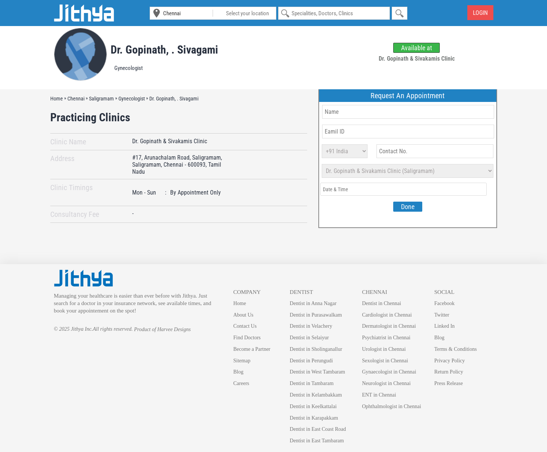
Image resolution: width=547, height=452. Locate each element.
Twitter (441, 315)
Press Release (448, 383)
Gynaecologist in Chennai (389, 372)
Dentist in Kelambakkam (316, 395)
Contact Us (245, 326)
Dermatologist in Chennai (389, 326)
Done (407, 207)
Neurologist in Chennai (386, 383)
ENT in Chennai (379, 395)
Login (480, 12)
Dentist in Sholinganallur (316, 349)
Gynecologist (128, 68)
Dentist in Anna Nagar (313, 303)
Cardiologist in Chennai (387, 315)
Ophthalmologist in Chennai (391, 406)
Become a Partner (252, 349)
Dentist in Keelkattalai (313, 406)
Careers (241, 383)
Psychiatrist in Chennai (386, 337)
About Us (243, 315)
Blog (238, 372)
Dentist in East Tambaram (317, 440)
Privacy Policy (449, 360)
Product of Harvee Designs (162, 329)
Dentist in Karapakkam (314, 418)
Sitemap (242, 360)
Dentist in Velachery (311, 326)
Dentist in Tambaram (312, 383)
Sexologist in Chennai (385, 360)
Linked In (444, 326)
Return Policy (448, 372)
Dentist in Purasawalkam (316, 315)
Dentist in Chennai (381, 303)
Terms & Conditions (455, 349)
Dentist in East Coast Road (318, 429)
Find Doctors (247, 337)
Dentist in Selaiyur (309, 337)
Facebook (444, 303)
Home (239, 303)
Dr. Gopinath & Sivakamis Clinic (169, 141)
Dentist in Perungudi (311, 360)
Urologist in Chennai (384, 349)
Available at (416, 48)
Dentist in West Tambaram (317, 372)
